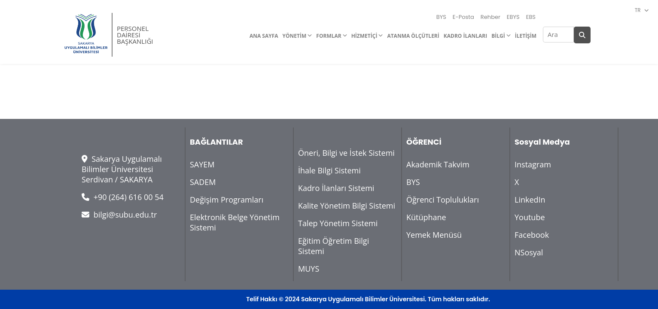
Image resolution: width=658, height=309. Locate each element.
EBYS (513, 17)
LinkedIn (530, 199)
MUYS (308, 269)
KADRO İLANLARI (465, 35)
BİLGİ (498, 35)
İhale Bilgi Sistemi (329, 170)
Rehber (490, 17)
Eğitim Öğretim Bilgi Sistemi (333, 246)
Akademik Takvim (437, 164)
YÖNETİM (295, 35)
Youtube (530, 217)
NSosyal (529, 252)
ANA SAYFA (264, 35)
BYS (441, 17)
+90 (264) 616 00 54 (123, 197)
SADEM (203, 182)
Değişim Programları (226, 199)
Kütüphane (426, 217)
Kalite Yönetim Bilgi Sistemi (346, 205)
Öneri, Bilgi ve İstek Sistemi (346, 153)
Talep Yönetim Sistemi (338, 223)
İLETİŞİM (525, 35)
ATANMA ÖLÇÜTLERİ (413, 35)
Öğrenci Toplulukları (442, 199)
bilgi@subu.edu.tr (119, 214)
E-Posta (463, 17)
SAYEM (202, 164)
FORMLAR (328, 35)
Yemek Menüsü (434, 235)
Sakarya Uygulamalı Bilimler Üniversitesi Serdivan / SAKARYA (122, 169)
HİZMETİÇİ (364, 35)
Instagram (533, 164)
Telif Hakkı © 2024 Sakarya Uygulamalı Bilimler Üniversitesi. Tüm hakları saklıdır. (368, 299)
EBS (531, 17)
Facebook (532, 235)
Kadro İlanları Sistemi (336, 188)
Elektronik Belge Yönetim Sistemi (235, 222)
